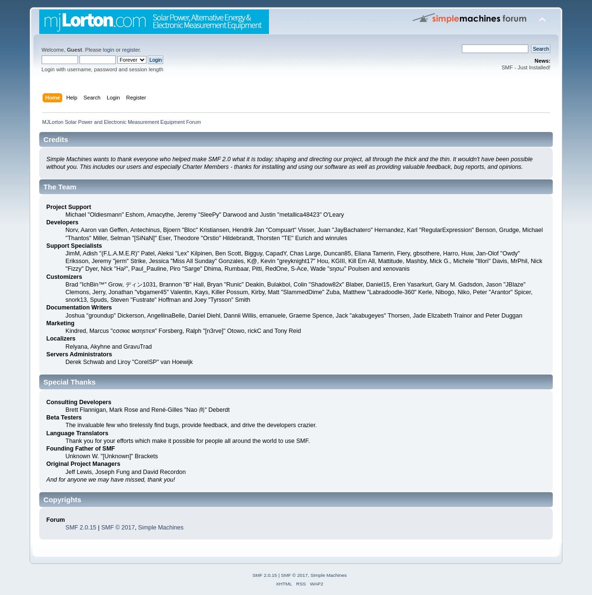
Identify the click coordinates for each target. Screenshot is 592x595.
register (131, 50)
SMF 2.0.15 (81, 527)
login (108, 50)
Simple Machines (161, 527)
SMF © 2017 (117, 527)
